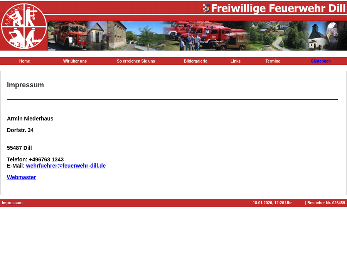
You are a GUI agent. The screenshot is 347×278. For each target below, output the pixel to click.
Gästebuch (321, 61)
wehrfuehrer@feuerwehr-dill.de (66, 166)
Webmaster (21, 177)
